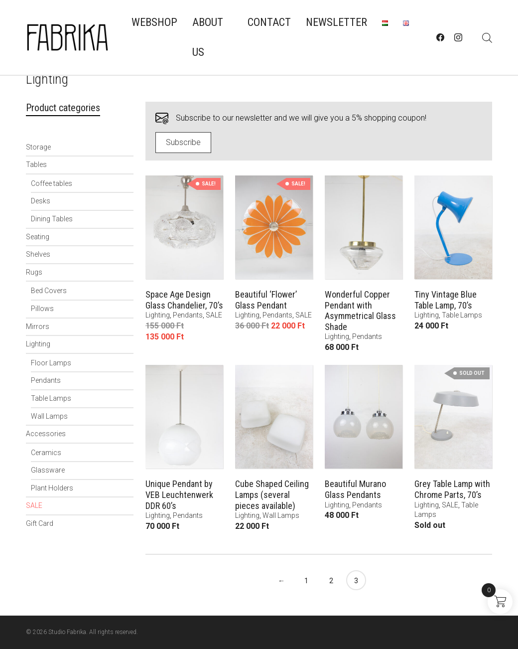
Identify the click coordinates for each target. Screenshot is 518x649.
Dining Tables (52, 219)
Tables (36, 164)
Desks (40, 201)
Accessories (46, 434)
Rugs (34, 272)
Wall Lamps (49, 416)
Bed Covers (49, 291)
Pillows (42, 309)
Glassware (48, 470)
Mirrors (37, 326)
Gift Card (39, 523)
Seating (37, 237)
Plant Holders (52, 488)
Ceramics (46, 453)
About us (207, 37)
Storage (38, 147)
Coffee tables (51, 183)
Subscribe (183, 142)
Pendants (46, 380)
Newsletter (336, 22)
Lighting (38, 344)
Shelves (38, 254)
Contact (269, 22)
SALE (34, 505)
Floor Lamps (51, 363)
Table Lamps (51, 398)
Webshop (154, 22)
